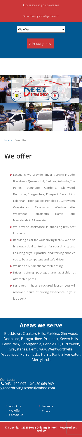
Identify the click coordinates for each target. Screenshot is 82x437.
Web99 (41, 430)
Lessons (47, 406)
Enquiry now (40, 43)
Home (8, 140)
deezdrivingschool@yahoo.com (41, 16)
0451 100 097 (32, 5)
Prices (46, 410)
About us (15, 406)
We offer (15, 410)
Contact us (16, 415)
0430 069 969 (51, 5)
